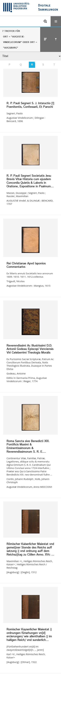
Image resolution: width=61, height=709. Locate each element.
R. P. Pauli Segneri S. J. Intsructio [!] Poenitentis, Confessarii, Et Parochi (30, 105)
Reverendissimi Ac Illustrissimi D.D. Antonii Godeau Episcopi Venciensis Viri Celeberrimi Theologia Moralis (30, 349)
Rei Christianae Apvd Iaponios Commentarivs (26, 265)
